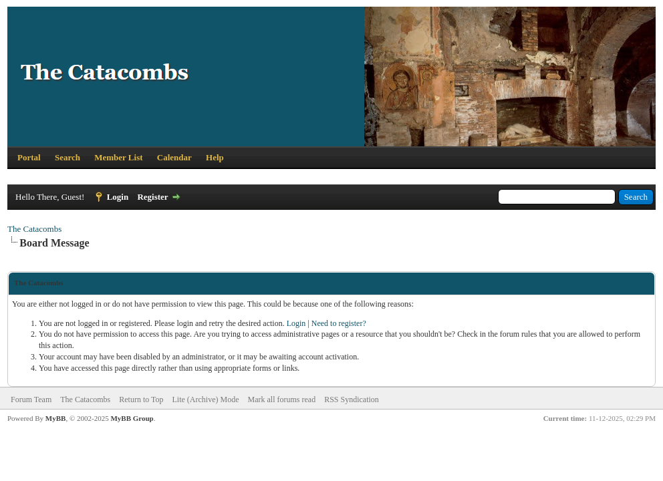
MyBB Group (131, 418)
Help (215, 157)
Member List (118, 157)
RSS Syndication (351, 399)
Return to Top (141, 399)
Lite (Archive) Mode (205, 399)
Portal (29, 157)
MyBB (55, 418)
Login (118, 197)
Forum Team (31, 399)
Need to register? (338, 323)
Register (152, 197)
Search (67, 157)
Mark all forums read (282, 399)
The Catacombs (34, 229)
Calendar (174, 157)
